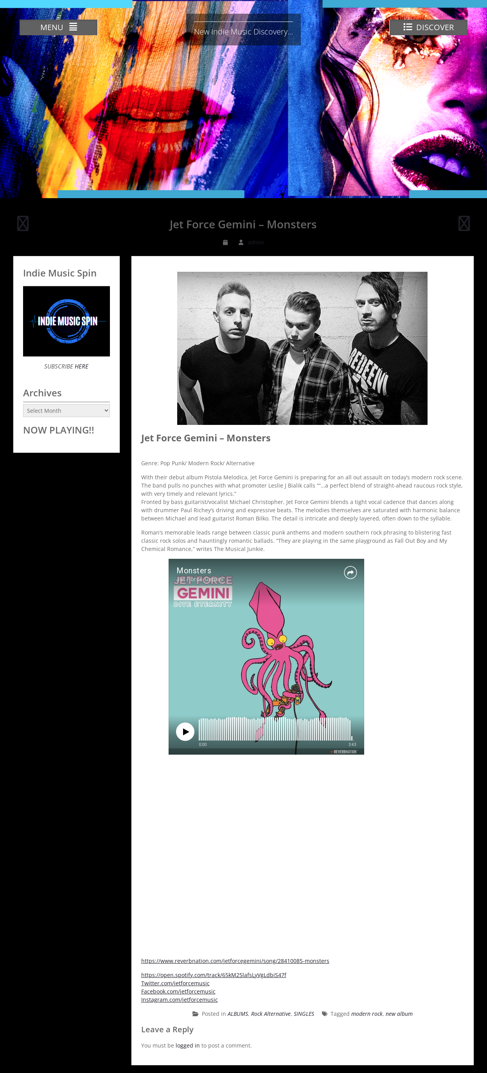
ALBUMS (238, 1013)
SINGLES (304, 1013)
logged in (188, 1045)
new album (399, 1013)
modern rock (367, 1013)
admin (256, 242)
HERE (80, 366)
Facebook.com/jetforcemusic (178, 991)
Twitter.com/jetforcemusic (175, 983)
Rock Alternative (271, 1013)
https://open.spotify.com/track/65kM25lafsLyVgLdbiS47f (213, 975)
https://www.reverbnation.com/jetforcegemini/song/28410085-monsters (235, 961)
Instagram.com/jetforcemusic (179, 999)
